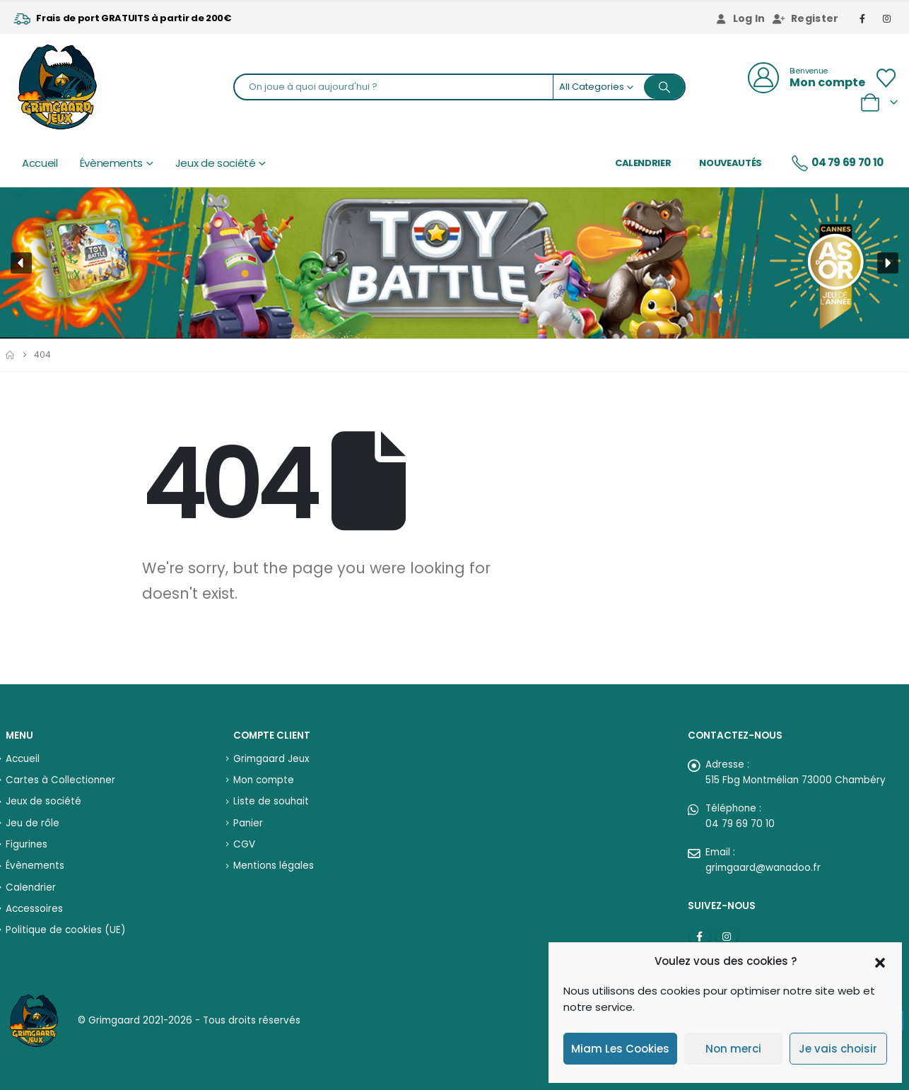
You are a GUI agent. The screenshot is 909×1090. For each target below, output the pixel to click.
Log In (740, 18)
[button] (880, 961)
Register (806, 18)
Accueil (40, 163)
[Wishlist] (886, 78)
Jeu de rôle (32, 823)
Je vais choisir (838, 1048)
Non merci (733, 1048)
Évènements (111, 163)
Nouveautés (730, 163)
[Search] (664, 87)
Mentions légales (273, 865)
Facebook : (699, 936)
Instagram (726, 936)
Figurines (26, 844)
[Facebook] (863, 18)
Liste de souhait (271, 801)
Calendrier (643, 163)
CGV (244, 844)
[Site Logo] (57, 87)
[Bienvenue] (806, 77)
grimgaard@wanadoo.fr (763, 867)
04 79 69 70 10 (837, 163)
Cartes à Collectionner (60, 780)
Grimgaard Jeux (271, 759)
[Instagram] (887, 18)
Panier (248, 823)
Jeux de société (215, 163)
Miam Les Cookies (620, 1048)
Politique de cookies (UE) (65, 930)
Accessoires (34, 908)
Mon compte (263, 780)
